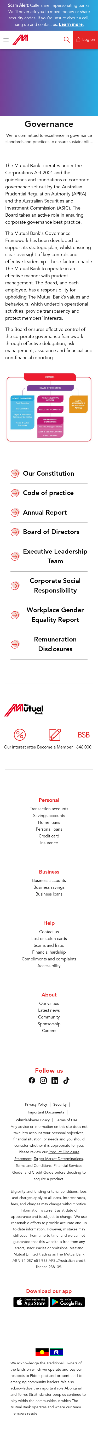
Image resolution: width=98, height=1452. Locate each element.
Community (49, 1017)
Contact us (49, 932)
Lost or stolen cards (49, 939)
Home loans (49, 823)
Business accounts (49, 881)
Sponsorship (49, 1024)
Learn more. (71, 24)
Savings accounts (49, 816)
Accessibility (49, 966)
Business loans (49, 894)
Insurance (49, 843)
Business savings (49, 888)
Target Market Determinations (58, 1159)
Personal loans (49, 830)
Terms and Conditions (33, 1166)
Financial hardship (49, 952)
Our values (49, 1004)
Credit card (49, 836)
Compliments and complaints (49, 959)
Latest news (49, 1011)
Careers (49, 1031)
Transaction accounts (49, 809)
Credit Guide (43, 1172)
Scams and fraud (49, 946)
